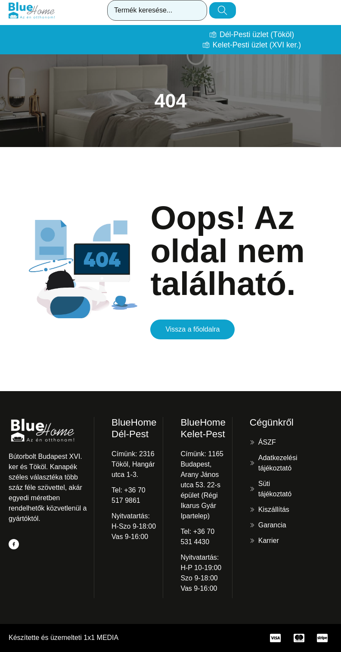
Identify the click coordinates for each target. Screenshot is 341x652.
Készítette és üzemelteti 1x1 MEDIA (63, 637)
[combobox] (157, 10)
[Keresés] (222, 10)
